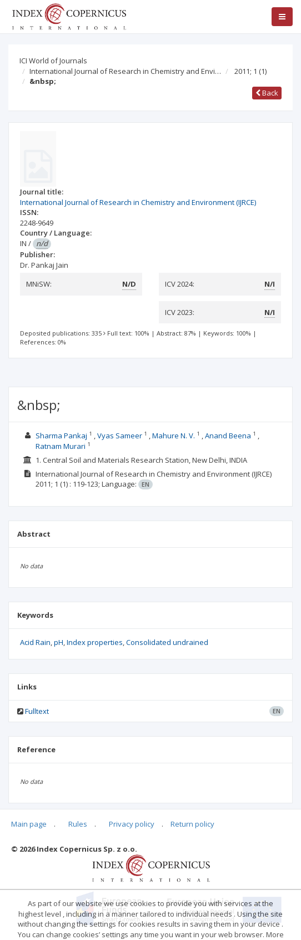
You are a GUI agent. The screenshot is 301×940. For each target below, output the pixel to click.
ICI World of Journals (53, 61)
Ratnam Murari (61, 446)
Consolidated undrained (167, 642)
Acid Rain (35, 642)
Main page (29, 824)
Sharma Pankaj (62, 436)
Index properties (95, 642)
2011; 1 (250, 71)
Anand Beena (229, 436)
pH (58, 642)
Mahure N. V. (174, 436)
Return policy (192, 824)
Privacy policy (131, 824)
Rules (77, 824)
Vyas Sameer (120, 436)
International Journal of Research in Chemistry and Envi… (125, 71)
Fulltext (37, 711)
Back (266, 93)
